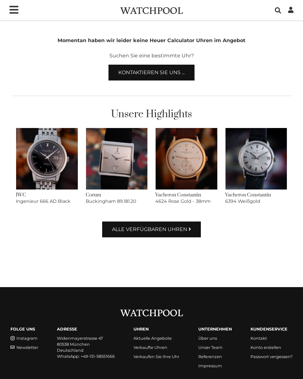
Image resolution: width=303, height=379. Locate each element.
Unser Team (210, 347)
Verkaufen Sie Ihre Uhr (156, 356)
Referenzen (210, 356)
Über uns (207, 338)
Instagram (24, 338)
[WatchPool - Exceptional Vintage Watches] (151, 10)
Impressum (210, 365)
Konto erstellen (265, 347)
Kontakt (258, 338)
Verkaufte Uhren (150, 347)
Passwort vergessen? (271, 356)
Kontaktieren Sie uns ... (151, 72)
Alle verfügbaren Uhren (151, 229)
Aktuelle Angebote (152, 338)
